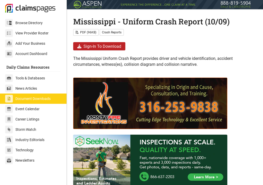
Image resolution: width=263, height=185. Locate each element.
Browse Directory (24, 23)
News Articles (21, 88)
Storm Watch (20, 129)
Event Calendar (22, 109)
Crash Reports (111, 32)
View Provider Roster (27, 33)
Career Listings (22, 119)
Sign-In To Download (99, 46)
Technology (19, 150)
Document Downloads (28, 99)
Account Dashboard (26, 54)
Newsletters (19, 160)
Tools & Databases (25, 78)
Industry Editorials (24, 140)
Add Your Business (25, 43)
